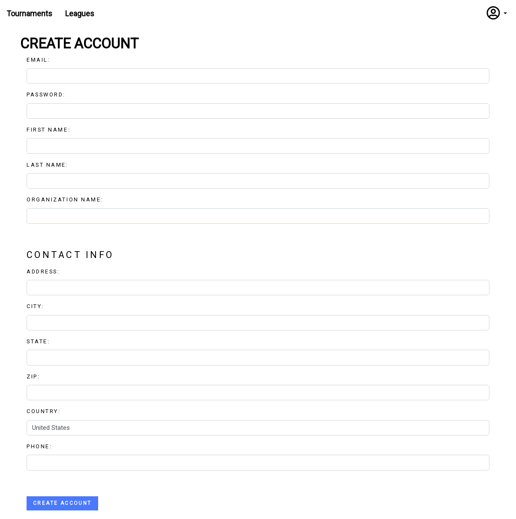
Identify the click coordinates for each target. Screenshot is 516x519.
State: (38, 341)
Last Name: (50, 165)
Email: (41, 60)
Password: (49, 94)
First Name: (51, 129)
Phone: (39, 446)
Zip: (33, 376)
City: (35, 306)
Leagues (79, 13)
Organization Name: (65, 199)
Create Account (62, 503)
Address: (43, 271)
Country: (43, 411)
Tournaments (29, 13)
